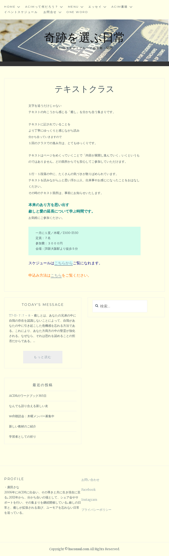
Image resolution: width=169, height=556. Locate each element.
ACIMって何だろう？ (41, 6)
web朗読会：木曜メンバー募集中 (31, 416)
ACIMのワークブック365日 (27, 396)
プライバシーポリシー (96, 510)
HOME (9, 6)
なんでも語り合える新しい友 (28, 406)
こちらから (63, 263)
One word (77, 12)
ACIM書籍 (119, 6)
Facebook (88, 490)
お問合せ (50, 12)
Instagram (89, 500)
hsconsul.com (79, 549)
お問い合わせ (90, 480)
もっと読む (45, 358)
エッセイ (95, 6)
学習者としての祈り (22, 437)
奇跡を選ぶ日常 (84, 37)
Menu (73, 6)
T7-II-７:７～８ (20, 315)
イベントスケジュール (21, 12)
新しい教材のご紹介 (22, 426)
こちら (56, 275)
